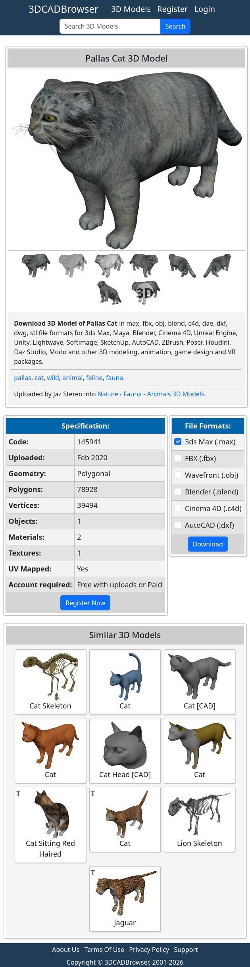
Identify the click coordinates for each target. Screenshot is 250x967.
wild (53, 377)
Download (208, 544)
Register (172, 9)
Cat (125, 681)
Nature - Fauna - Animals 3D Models (151, 394)
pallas (22, 377)
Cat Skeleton (50, 681)
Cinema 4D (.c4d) (213, 508)
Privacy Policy (149, 949)
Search (175, 26)
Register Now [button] (85, 602)
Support (186, 949)
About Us (65, 949)
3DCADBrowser (63, 8)
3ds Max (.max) (210, 441)
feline (94, 377)
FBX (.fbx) (200, 458)
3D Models (131, 9)
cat (39, 377)
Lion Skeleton (199, 819)
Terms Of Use (104, 949)
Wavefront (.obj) (211, 475)
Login (204, 9)
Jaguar (125, 898)
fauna (114, 377)
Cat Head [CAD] (125, 750)
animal (72, 377)
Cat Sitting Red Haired (50, 824)
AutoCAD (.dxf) (209, 525)
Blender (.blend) (211, 491)
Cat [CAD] (199, 681)
